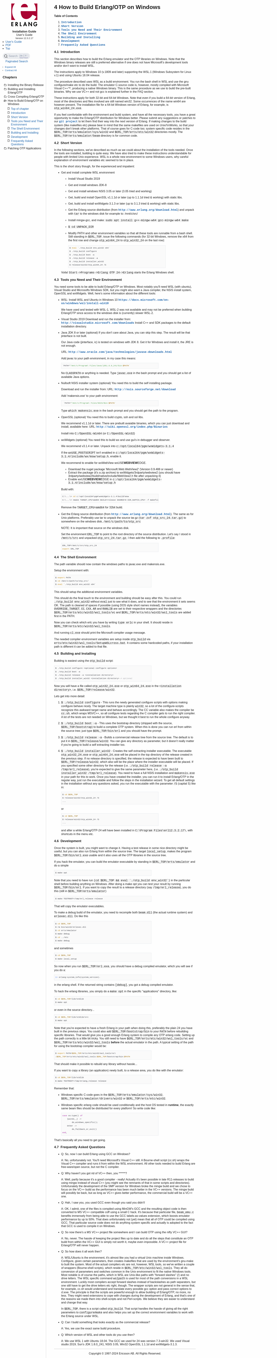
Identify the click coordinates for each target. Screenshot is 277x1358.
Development (19, 136)
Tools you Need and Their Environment (91, 30)
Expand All (10, 67)
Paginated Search (16, 61)
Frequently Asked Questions (83, 45)
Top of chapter (20, 108)
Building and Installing (25, 132)
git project (68, 121)
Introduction (18, 112)
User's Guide (13, 41)
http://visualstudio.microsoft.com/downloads (97, 323)
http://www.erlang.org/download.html (148, 210)
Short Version (19, 117)
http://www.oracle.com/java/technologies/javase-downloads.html (120, 352)
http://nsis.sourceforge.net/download (145, 389)
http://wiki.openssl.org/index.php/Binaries (132, 427)
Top (7, 48)
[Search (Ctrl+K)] (16, 56)
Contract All (11, 70)
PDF (8, 45)
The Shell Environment (25, 128)
